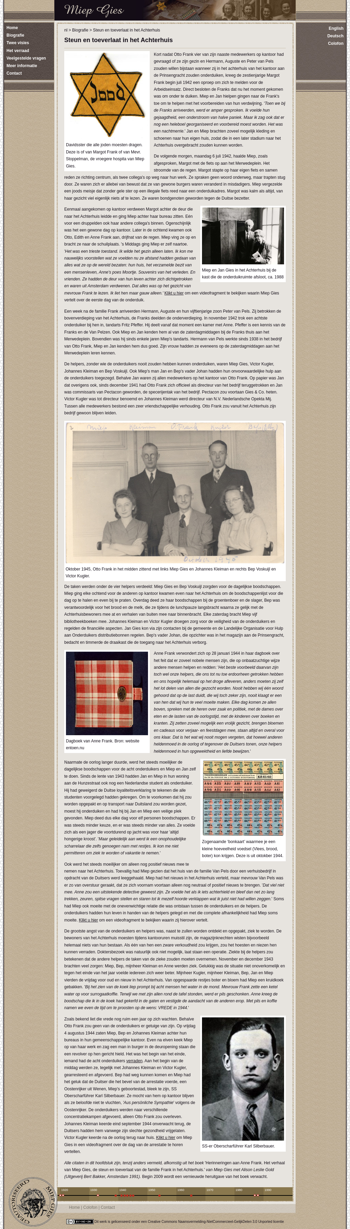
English (336, 28)
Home (74, 1207)
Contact (108, 1207)
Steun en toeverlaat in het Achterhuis (126, 30)
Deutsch (335, 36)
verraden (134, 1060)
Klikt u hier (174, 293)
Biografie (80, 30)
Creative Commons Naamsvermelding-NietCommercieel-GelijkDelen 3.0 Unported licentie (216, 1222)
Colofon (336, 43)
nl (65, 30)
